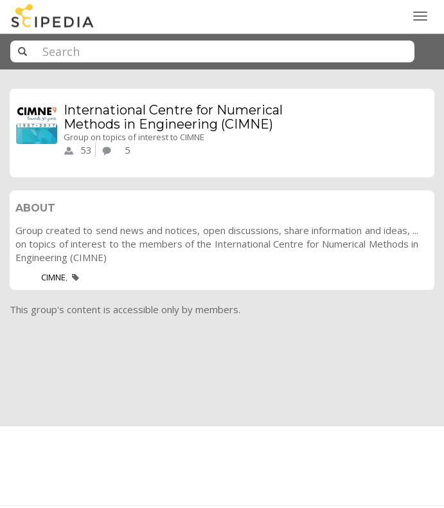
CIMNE (53, 277)
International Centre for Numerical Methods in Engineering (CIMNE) (173, 117)
